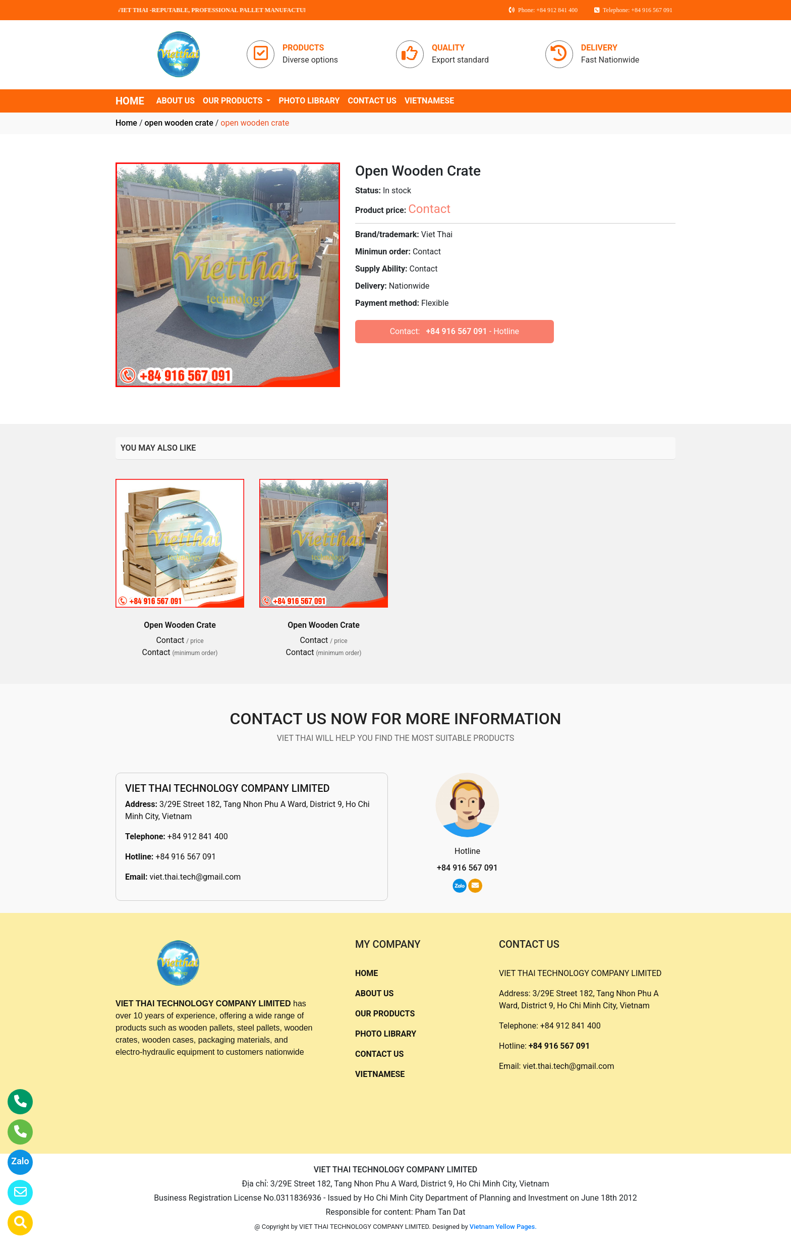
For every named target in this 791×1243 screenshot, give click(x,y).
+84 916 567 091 (456, 331)
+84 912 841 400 (197, 836)
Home (126, 123)
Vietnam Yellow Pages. (503, 1226)
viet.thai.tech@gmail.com (195, 877)
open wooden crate (178, 123)
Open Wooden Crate (180, 625)
